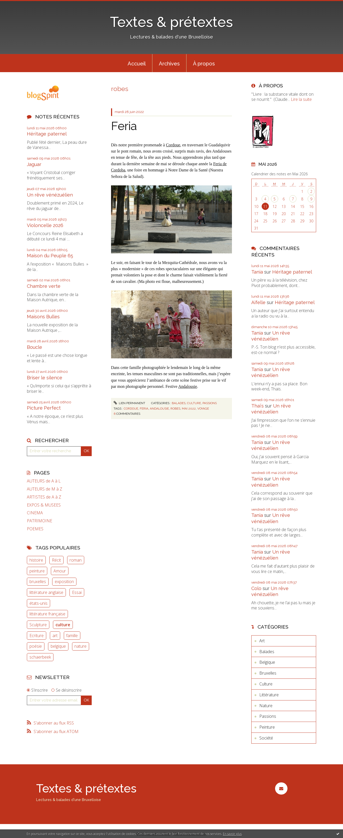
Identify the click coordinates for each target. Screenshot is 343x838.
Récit (56, 560)
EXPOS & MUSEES (44, 505)
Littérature (269, 695)
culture (63, 625)
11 (265, 206)
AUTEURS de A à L (44, 481)
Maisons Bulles (43, 316)
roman (75, 560)
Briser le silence (44, 377)
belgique (58, 646)
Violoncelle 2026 (45, 225)
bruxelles (37, 581)
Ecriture (36, 635)
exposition (64, 581)
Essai (77, 592)
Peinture (267, 727)
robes (175, 408)
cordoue (131, 408)
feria (144, 408)
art (55, 635)
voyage (203, 408)
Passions (209, 403)
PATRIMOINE (39, 521)
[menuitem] (136, 63)
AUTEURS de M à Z (44, 489)
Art (262, 641)
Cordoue (173, 145)
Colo (256, 588)
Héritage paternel (47, 134)
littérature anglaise (46, 592)
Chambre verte (43, 286)
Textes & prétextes (171, 21)
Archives (169, 64)
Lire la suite (301, 99)
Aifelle (258, 302)
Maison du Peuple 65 (50, 255)
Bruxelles (267, 673)
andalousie (159, 408)
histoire (36, 560)
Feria (124, 126)
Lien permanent (129, 403)
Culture (194, 403)
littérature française (47, 614)
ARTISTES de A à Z (44, 497)
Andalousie (187, 386)
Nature (265, 705)
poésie (35, 646)
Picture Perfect (44, 408)
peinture (37, 571)
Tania (257, 272)
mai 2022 (189, 408)
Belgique (267, 662)
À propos (204, 64)
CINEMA (35, 513)
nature (80, 646)
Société (266, 738)
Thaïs (257, 406)
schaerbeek (40, 657)
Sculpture (38, 625)
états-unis (38, 603)
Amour (59, 571)
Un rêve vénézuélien (50, 195)
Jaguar (34, 164)
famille (72, 635)
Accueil (137, 64)
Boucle (34, 347)
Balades (178, 403)
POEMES (35, 529)
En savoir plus (232, 834)
